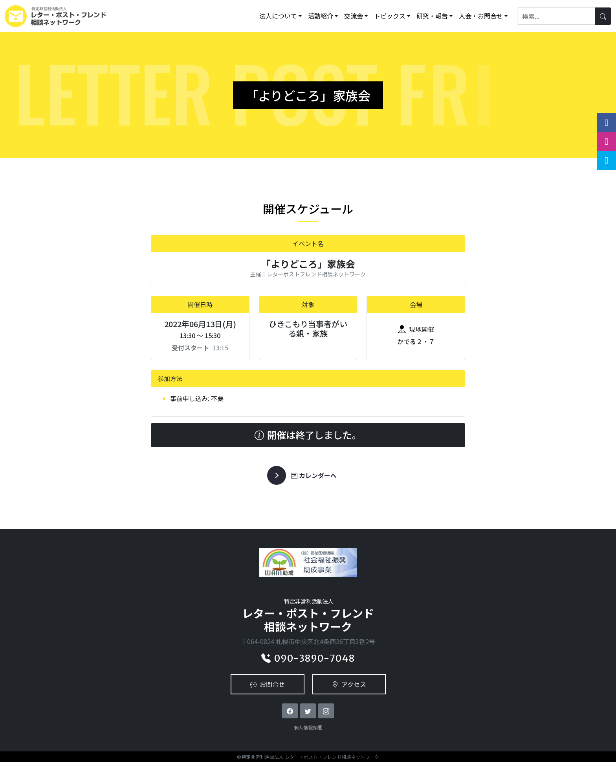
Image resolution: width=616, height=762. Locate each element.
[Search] (556, 15)
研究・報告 (432, 15)
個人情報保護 (308, 727)
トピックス (389, 15)
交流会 (353, 15)
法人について (278, 15)
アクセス (349, 684)
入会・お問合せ (481, 15)
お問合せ (267, 684)
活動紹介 (320, 15)
